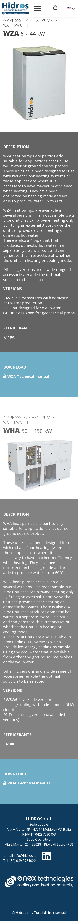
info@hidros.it (25, 855)
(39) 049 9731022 (23, 860)
